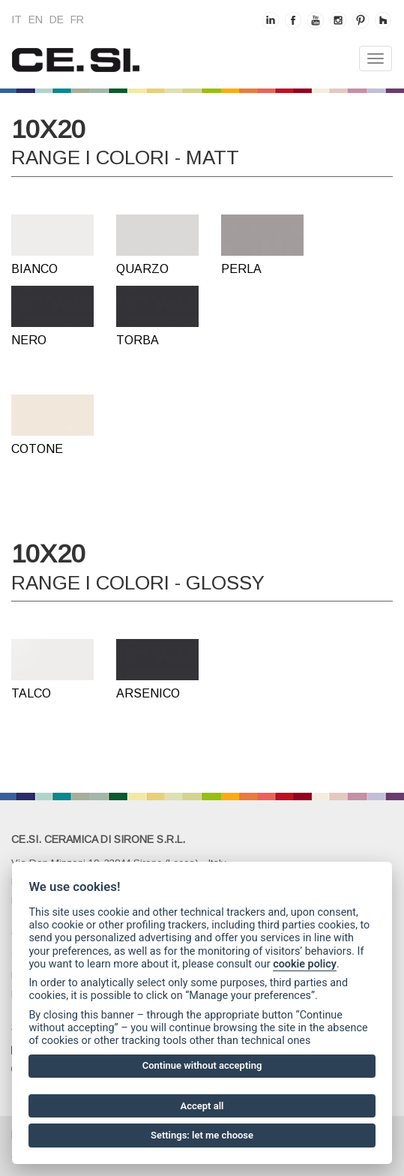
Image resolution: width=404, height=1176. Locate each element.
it (16, 20)
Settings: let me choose (202, 1135)
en (35, 20)
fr (77, 20)
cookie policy (305, 964)
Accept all (202, 1106)
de (56, 20)
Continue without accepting (202, 1065)
